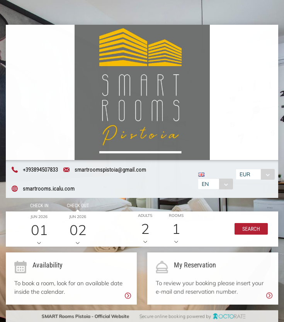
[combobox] (215, 184)
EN (204, 184)
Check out (77, 206)
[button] (250, 229)
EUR (245, 174)
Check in (38, 206)
